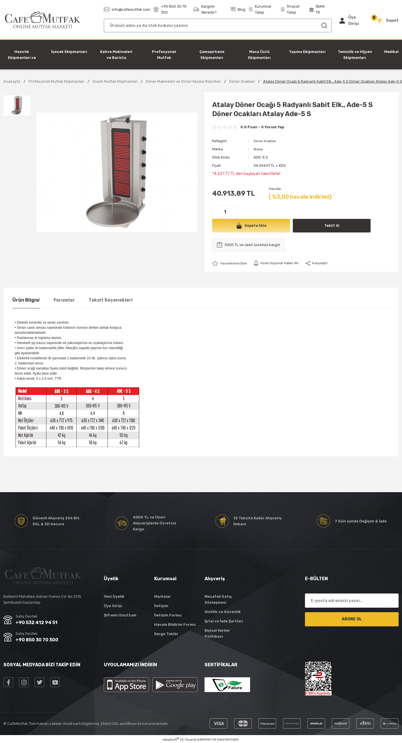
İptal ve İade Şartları (224, 621)
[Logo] (42, 20)
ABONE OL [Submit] (352, 619)
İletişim (161, 606)
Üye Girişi (113, 606)
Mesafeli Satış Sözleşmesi (218, 600)
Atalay (259, 149)
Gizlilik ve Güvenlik (223, 612)
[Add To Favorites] (231, 263)
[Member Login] (352, 20)
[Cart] (387, 20)
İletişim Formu (168, 615)
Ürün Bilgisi (26, 300)
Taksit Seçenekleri (111, 300)
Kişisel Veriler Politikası (217, 634)
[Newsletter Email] (352, 601)
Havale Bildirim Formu (175, 625)
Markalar (162, 597)
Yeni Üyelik (114, 597)
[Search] (218, 25)
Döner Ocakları (266, 141)
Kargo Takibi (166, 634)
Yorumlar (64, 300)
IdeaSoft (171, 739)
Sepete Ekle (251, 226)
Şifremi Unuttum (120, 615)
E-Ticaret (189, 740)
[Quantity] (225, 212)
